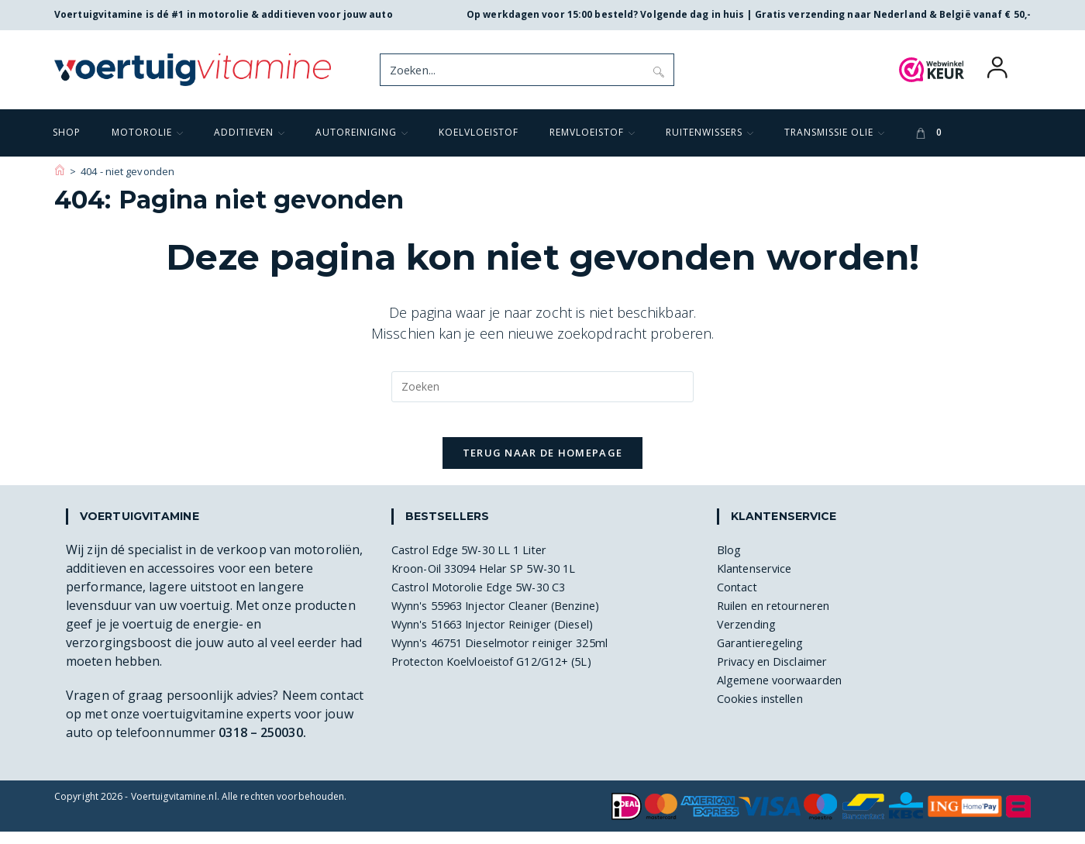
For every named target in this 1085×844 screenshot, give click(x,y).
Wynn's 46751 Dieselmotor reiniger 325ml (514, 654)
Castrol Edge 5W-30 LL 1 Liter (478, 561)
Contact (740, 599)
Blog (730, 561)
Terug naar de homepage (543, 465)
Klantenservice (760, 580)
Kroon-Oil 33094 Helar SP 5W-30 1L (494, 580)
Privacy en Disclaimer (779, 673)
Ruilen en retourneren (783, 617)
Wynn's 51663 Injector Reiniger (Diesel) (506, 636)
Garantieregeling (767, 654)
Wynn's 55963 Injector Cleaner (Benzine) (510, 617)
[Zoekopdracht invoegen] (542, 386)
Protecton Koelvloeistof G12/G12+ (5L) (504, 673)
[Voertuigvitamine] (59, 171)
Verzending (750, 636)
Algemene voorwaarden (787, 692)
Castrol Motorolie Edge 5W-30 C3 (489, 599)
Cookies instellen (767, 710)
